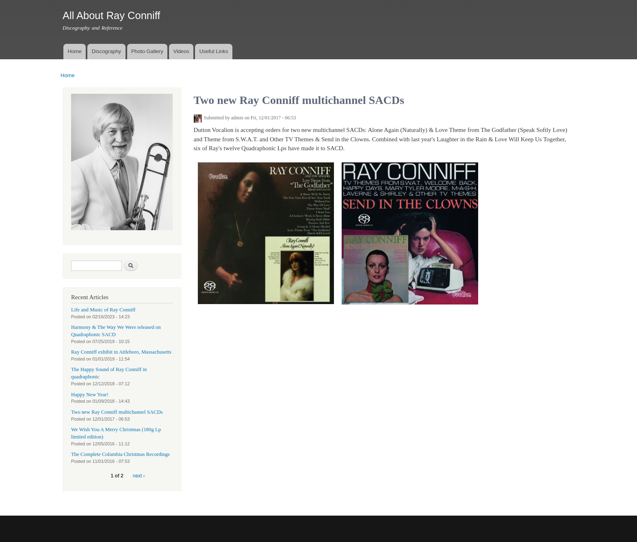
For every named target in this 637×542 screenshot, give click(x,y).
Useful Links (213, 51)
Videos (181, 51)
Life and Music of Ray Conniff (103, 310)
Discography (106, 51)
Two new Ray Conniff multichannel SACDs (117, 412)
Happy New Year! (89, 394)
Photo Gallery (147, 51)
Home (74, 51)
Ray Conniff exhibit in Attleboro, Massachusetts (121, 352)
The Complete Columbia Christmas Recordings (120, 454)
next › (139, 476)
